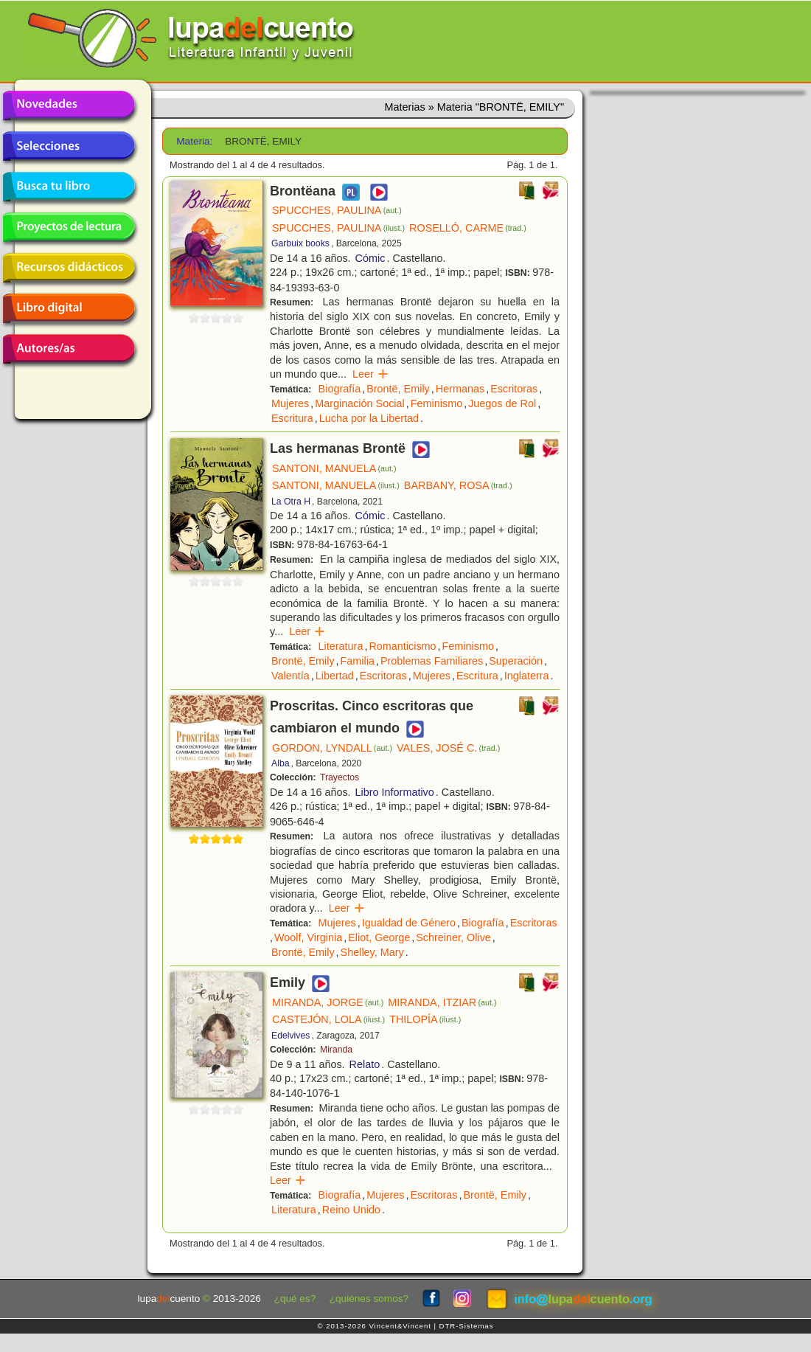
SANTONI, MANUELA (334, 468)
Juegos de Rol (502, 403)
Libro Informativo (394, 792)
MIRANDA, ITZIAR (442, 1002)
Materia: (194, 141)
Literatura (341, 646)
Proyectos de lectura (68, 227)
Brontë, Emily (398, 389)
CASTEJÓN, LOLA (328, 1019)
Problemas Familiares (431, 661)
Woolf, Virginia (308, 937)
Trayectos (339, 777)
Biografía (340, 389)
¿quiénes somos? (369, 1298)
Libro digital (68, 308)
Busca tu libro (68, 186)
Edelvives (290, 1035)
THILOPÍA (425, 1019)
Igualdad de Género (409, 923)
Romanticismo (402, 646)
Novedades (68, 105)
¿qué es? (295, 1298)
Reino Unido (351, 1210)
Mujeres (290, 403)
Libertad (335, 676)
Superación (516, 661)
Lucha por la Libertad (369, 418)
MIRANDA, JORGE (327, 1002)
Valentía (290, 676)
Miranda (336, 1049)
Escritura (292, 418)
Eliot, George (379, 937)
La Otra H (290, 501)
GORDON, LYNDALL (332, 748)
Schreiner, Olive (453, 937)
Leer (370, 374)
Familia (358, 661)
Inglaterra (526, 676)
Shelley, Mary (372, 952)
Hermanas (460, 389)
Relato (364, 1064)
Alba (280, 763)
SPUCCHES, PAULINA (337, 210)
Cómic (370, 258)
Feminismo (436, 403)
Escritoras (513, 389)
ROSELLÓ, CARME (467, 228)
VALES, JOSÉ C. (448, 748)
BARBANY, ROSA (458, 485)
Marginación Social (360, 403)
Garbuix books (300, 243)
